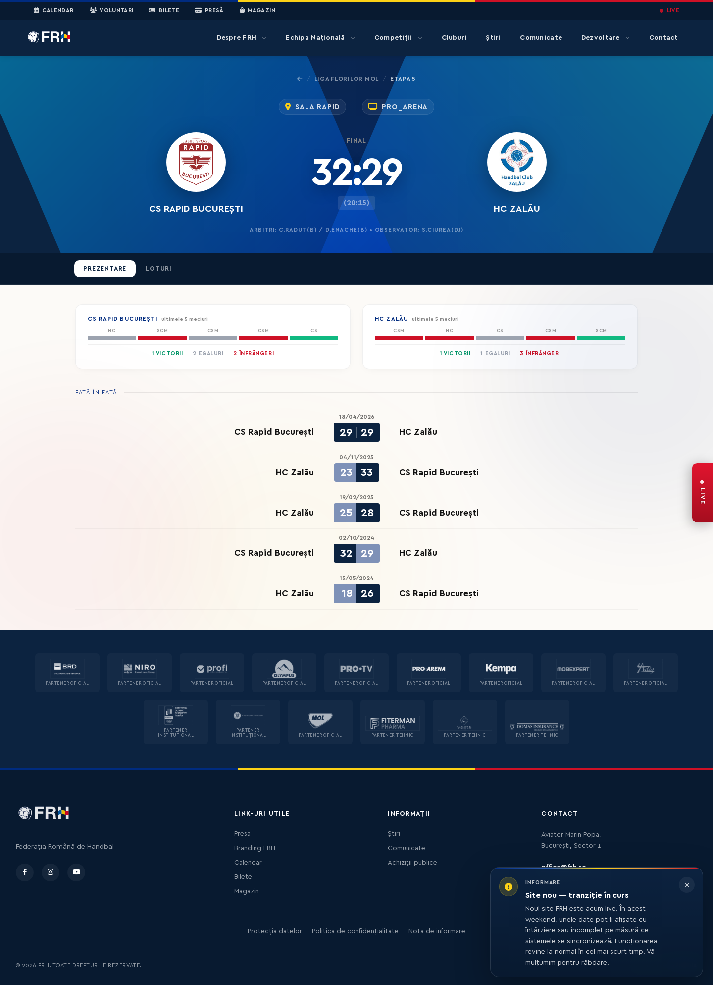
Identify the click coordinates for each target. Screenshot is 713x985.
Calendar (54, 11)
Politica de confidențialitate (355, 931)
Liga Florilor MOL (346, 79)
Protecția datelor (275, 931)
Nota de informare (436, 931)
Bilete (164, 11)
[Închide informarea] (687, 885)
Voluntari (112, 11)
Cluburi (454, 37)
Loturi (159, 269)
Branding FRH (254, 848)
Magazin (257, 11)
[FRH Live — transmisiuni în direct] (702, 492)
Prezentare (104, 269)
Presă (209, 11)
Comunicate (541, 37)
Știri (493, 37)
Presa (242, 833)
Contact (663, 37)
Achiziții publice (412, 862)
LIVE (669, 10)
